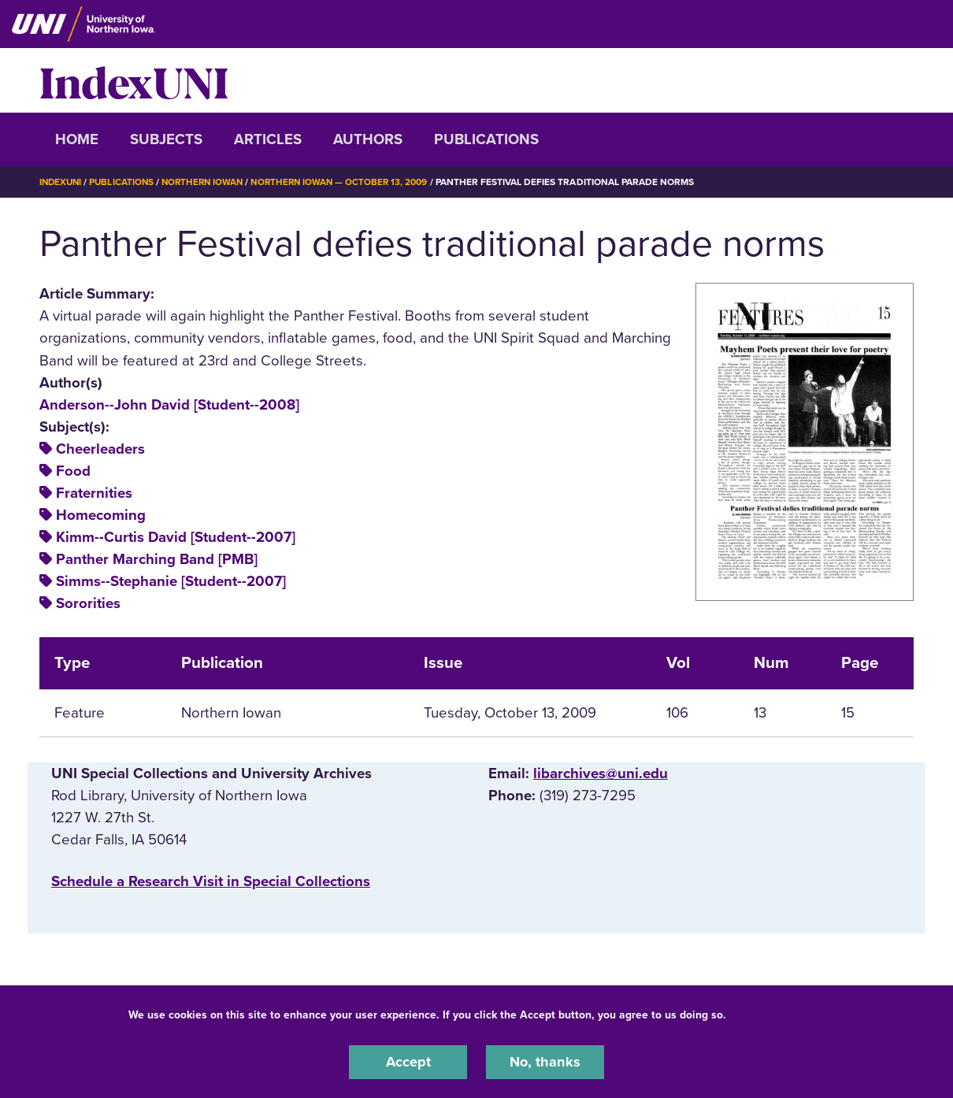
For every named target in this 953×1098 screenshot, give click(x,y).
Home (76, 139)
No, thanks (545, 1061)
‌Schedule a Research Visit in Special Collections (210, 880)
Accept (408, 1061)
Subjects (166, 139)
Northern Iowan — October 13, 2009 (350, 181)
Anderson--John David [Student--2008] (169, 405)
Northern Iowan (208, 181)
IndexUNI (133, 80)
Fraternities (94, 493)
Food (73, 471)
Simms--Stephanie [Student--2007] (171, 581)
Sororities (88, 603)
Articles (268, 139)
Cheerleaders (100, 449)
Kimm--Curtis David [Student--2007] (175, 537)
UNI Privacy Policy (778, 1014)
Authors (367, 139)
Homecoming (101, 515)
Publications (486, 139)
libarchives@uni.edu (600, 773)
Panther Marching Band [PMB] (157, 559)
